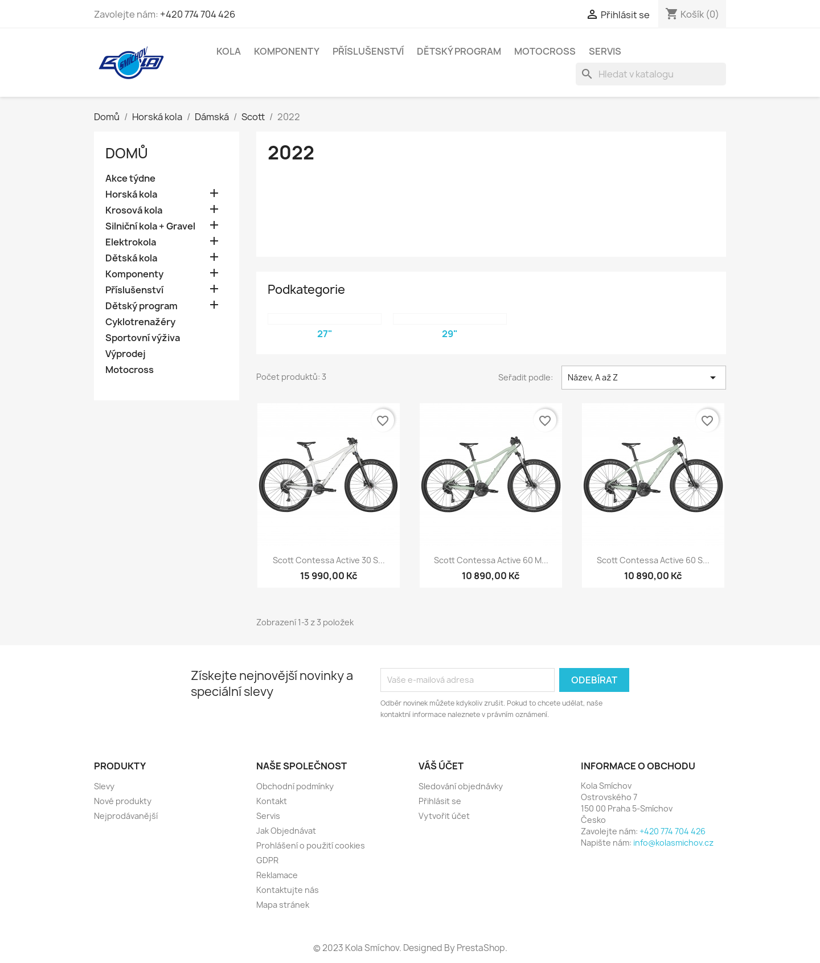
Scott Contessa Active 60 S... (653, 560)
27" (325, 333)
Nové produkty (122, 801)
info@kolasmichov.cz (673, 842)
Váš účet (441, 766)
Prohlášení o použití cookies (310, 845)
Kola (228, 51)
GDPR (267, 860)
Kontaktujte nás (287, 889)
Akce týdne (130, 179)
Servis (605, 51)
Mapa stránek (282, 904)
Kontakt (271, 801)
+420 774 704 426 (197, 14)
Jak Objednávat (286, 830)
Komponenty (286, 51)
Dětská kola (131, 258)
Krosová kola (133, 210)
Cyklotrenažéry (140, 322)
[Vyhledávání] (651, 74)
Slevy (104, 786)
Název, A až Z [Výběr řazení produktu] (644, 377)
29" (450, 333)
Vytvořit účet (444, 815)
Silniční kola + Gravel (150, 226)
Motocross (545, 51)
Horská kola (131, 194)
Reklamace (277, 875)
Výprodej (125, 354)
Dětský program (459, 51)
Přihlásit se (440, 801)
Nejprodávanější (126, 815)
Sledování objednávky (461, 786)
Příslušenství (368, 51)
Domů (126, 153)
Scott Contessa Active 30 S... (329, 560)
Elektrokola (130, 242)
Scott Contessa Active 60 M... (491, 560)
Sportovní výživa (142, 338)
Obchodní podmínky (295, 786)
